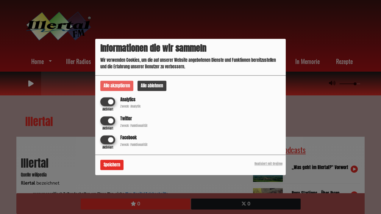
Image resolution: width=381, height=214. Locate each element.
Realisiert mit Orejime (268, 163)
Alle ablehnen (152, 86)
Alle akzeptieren (117, 86)
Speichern (112, 165)
